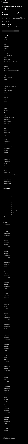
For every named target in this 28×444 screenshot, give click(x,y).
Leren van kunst (7, 106)
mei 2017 (6, 355)
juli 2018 (5, 328)
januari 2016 (6, 384)
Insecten (5, 101)
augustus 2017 (7, 348)
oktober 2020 (6, 282)
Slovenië (5, 130)
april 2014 (6, 430)
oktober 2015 (6, 390)
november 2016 (7, 366)
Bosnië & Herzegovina (8, 39)
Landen (5, 81)
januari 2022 (6, 253)
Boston (5, 168)
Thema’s (5, 99)
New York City (7, 119)
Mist (12, 204)
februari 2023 (6, 242)
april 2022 (6, 251)
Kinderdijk (6, 97)
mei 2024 (6, 231)
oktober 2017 (6, 344)
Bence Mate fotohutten (15, 192)
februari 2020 (6, 297)
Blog (5, 64)
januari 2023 (6, 244)
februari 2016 (6, 381)
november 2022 (7, 246)
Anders (5, 95)
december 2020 (7, 277)
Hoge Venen (6, 115)
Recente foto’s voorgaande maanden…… (12, 70)
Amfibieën (6, 150)
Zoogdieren (6, 92)
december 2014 (7, 412)
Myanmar (6, 152)
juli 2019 (5, 306)
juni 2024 (6, 229)
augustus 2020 (7, 286)
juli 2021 (5, 266)
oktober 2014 (6, 417)
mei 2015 (6, 401)
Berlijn (5, 72)
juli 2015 (5, 397)
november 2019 (7, 302)
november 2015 (7, 388)
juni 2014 (6, 426)
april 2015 (6, 403)
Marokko (5, 139)
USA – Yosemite (7, 126)
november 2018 (7, 319)
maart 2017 (6, 359)
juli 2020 (5, 288)
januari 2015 (6, 410)
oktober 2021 (6, 260)
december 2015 (7, 386)
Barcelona (6, 48)
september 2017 (7, 346)
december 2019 (7, 299)
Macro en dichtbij (7, 121)
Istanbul (5, 108)
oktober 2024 (6, 226)
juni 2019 (6, 308)
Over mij (5, 79)
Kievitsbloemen (7, 159)
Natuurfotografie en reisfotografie (10, 61)
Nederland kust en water (9, 103)
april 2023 (6, 240)
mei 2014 (6, 428)
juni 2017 (6, 353)
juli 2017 (5, 350)
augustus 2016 (7, 370)
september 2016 (7, 368)
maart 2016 (6, 379)
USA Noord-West (7, 181)
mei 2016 (6, 375)
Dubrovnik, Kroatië (7, 183)
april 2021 (6, 271)
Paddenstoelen (7, 172)
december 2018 (7, 317)
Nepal (5, 128)
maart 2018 (6, 335)
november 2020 (7, 280)
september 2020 (7, 284)
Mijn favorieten (7, 132)
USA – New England (8, 42)
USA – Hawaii (6, 68)
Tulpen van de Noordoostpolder (10, 86)
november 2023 (7, 233)
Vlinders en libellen (15, 210)
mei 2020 (6, 293)
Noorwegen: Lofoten (8, 179)
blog (12, 196)
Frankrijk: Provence (8, 55)
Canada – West (7, 161)
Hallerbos (6, 110)
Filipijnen (5, 143)
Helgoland (6, 137)
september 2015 (7, 392)
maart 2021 (6, 273)
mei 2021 (6, 268)
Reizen (12, 208)
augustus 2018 (7, 326)
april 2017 (6, 357)
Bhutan (5, 50)
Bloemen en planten (8, 90)
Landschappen (7, 148)
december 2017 (7, 339)
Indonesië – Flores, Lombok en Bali (11, 146)
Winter (12, 214)
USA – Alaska (6, 123)
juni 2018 (6, 330)
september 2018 (7, 324)
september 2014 (7, 419)
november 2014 (7, 415)
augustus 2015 (7, 395)
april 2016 (6, 377)
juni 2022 (6, 249)
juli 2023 (5, 238)
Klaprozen (6, 44)
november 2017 (7, 341)
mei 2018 (6, 333)
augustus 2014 (7, 421)
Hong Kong (6, 66)
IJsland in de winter (8, 112)
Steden (5, 170)
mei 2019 (6, 311)
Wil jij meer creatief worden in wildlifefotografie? (13, 134)
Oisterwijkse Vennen (8, 84)
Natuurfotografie (14, 206)
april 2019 (6, 313)
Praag (5, 88)
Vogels (5, 163)
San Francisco (7, 141)
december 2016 (7, 364)
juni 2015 (6, 399)
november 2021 (7, 257)
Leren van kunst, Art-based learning (11, 174)
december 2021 (7, 255)
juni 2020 (6, 291)
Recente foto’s (7, 59)
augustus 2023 (7, 235)
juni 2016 (6, 372)
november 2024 (7, 224)
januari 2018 (6, 337)
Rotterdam (6, 176)
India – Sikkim (7, 154)
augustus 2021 (7, 264)
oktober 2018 (6, 322)
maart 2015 (6, 406)
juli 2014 (5, 423)
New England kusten (8, 53)
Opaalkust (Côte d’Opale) (9, 117)
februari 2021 (6, 275)
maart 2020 (6, 295)
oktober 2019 (6, 304)
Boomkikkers (6, 46)
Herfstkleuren (14, 198)
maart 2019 (6, 315)
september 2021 (7, 262)
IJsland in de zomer (8, 77)
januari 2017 (6, 361)
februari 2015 (6, 408)
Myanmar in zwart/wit (8, 165)
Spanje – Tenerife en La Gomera (10, 157)
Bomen (5, 57)
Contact (5, 37)
